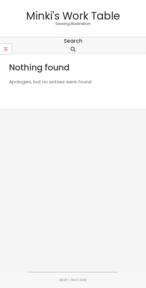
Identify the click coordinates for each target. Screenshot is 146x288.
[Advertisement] (73, 189)
